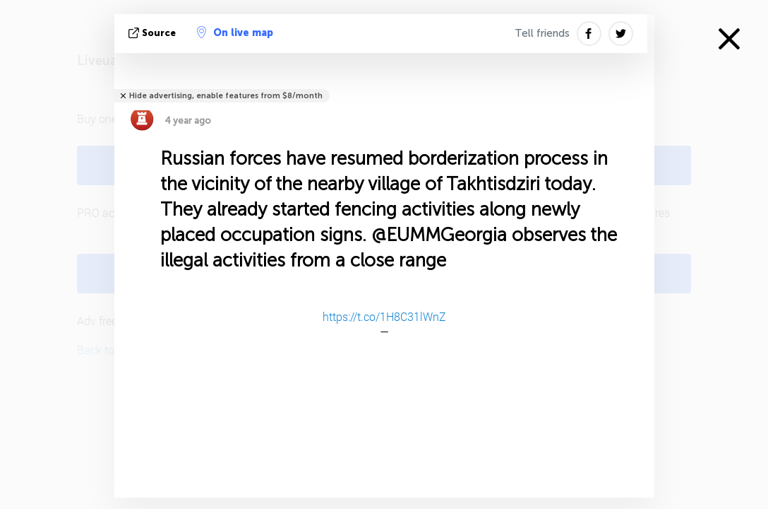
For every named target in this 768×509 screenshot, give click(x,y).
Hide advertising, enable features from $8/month (226, 95)
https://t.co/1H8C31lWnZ (384, 316)
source (153, 33)
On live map (235, 32)
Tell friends (542, 33)
